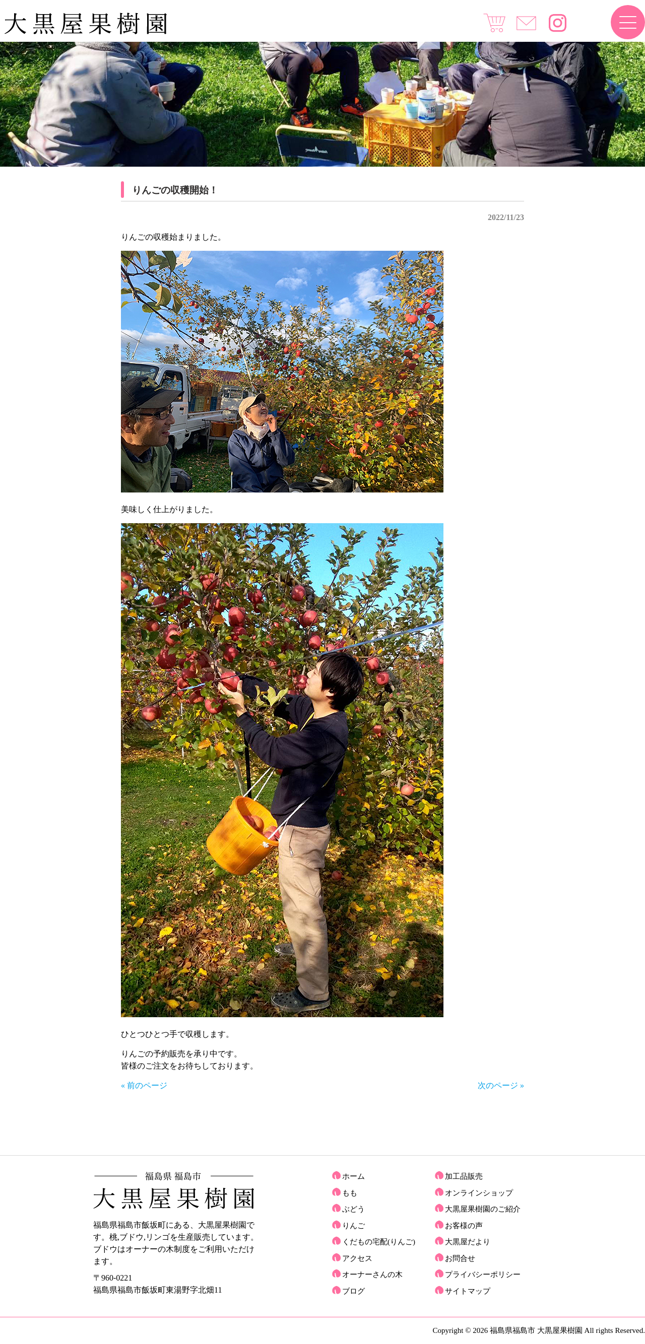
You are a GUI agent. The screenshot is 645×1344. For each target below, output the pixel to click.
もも (349, 1193)
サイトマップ (467, 1291)
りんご (353, 1226)
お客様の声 (464, 1226)
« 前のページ (144, 1085)
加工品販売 (464, 1176)
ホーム (353, 1176)
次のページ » (501, 1085)
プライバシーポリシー (483, 1274)
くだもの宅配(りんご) (378, 1242)
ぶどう (353, 1209)
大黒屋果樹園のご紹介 (483, 1209)
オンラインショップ (479, 1193)
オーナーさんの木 (372, 1274)
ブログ (353, 1291)
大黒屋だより (467, 1242)
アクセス (357, 1258)
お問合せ (460, 1258)
